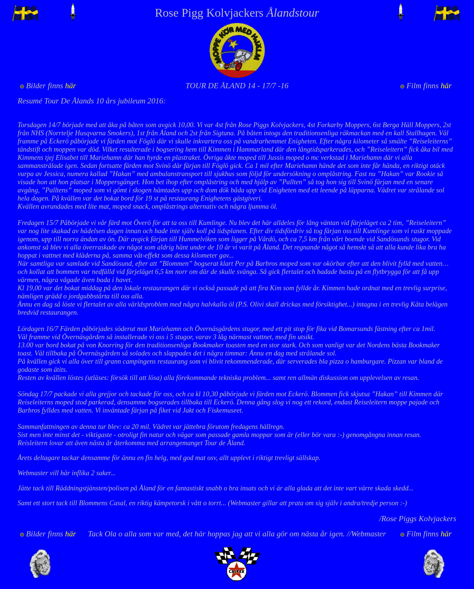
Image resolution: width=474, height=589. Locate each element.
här (70, 85)
